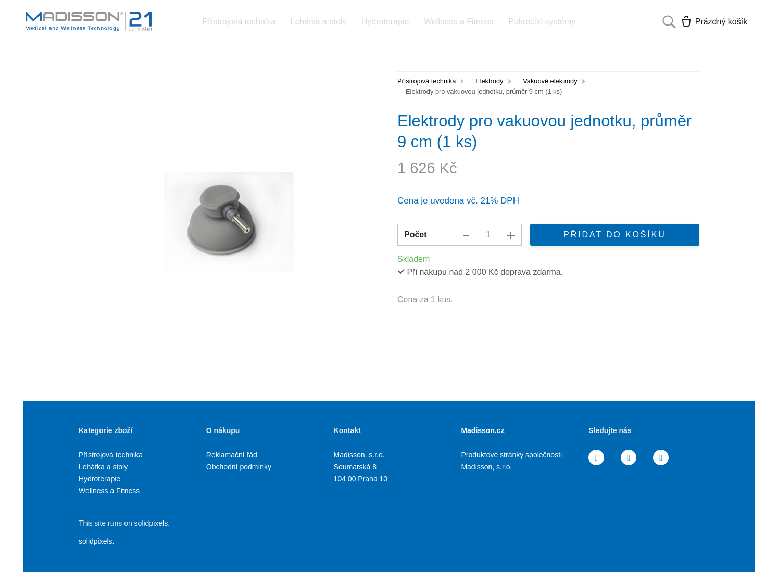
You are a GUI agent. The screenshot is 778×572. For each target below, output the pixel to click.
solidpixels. (152, 523)
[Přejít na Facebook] (596, 457)
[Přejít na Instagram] (628, 457)
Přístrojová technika (426, 81)
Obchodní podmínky (238, 467)
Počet (415, 234)
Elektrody (489, 81)
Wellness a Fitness (109, 491)
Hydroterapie (99, 479)
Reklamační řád (231, 455)
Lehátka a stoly (103, 467)
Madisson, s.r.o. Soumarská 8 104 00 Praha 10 (361, 467)
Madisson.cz (482, 430)
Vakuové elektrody (550, 81)
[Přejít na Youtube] (661, 457)
